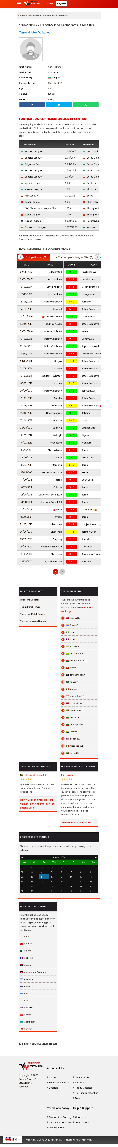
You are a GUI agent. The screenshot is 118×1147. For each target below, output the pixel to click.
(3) (73, 257)
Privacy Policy (56, 1127)
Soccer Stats (82, 1077)
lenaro (69, 667)
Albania (26, 943)
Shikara (69, 731)
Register (61, 3)
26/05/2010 (26, 546)
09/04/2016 (26, 331)
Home (52, 1077)
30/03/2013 (26, 427)
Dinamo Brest (89, 427)
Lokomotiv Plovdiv (52, 472)
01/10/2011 (26, 465)
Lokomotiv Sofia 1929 (93, 353)
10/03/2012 (26, 442)
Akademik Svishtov (51, 375)
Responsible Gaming (60, 1117)
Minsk (85, 420)
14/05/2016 (26, 309)
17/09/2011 (26, 479)
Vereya (85, 331)
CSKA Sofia (87, 479)
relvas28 (70, 753)
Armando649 (72, 653)
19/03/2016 (26, 338)
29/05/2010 (26, 539)
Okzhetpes (56, 442)
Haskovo (57, 383)
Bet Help (53, 1087)
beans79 (70, 717)
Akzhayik (89, 189)
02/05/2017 (26, 272)
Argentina (27, 979)
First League (29, 195)
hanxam (69, 682)
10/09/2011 (26, 487)
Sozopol (57, 309)
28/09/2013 (26, 390)
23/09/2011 (26, 472)
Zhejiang (57, 539)
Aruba (25, 993)
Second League (31, 151)
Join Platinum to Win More (76, 822)
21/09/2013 (26, 398)
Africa (25, 936)
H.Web (67, 775)
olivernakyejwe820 (33, 775)
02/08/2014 (26, 368)
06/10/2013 (26, 383)
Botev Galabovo (93, 157)
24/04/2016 (26, 316)
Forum (78, 1098)
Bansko (58, 398)
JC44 (68, 639)
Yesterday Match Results (32, 614)
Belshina (89, 183)
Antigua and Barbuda (33, 972)
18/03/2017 (26, 286)
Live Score (80, 1082)
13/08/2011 (26, 509)
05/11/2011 (26, 450)
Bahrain (26, 1028)
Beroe (88, 195)
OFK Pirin (57, 368)
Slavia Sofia (88, 457)
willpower (70, 646)
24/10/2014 (26, 361)
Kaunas (89, 227)
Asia (24, 1000)
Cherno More (55, 450)
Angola (26, 964)
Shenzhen (90, 202)
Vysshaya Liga (30, 183)
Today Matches (83, 1087)
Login (50, 3)
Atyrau (85, 435)
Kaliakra (58, 487)
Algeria (26, 950)
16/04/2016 (26, 324)
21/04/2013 (26, 413)
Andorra (26, 957)
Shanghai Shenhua (95, 208)
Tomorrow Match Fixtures (33, 621)
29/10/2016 (26, 294)
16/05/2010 (26, 554)
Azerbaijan (27, 1021)
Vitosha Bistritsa (90, 286)
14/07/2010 (26, 524)
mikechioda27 (72, 710)
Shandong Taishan (92, 554)
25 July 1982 (55, 83)
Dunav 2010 (88, 338)
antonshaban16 (73, 674)
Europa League (31, 221)
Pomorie (86, 301)
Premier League (31, 189)
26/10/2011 (26, 457)
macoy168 (70, 618)
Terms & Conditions (60, 1122)
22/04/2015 (26, 346)
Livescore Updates (29, 599)
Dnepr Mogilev (54, 413)
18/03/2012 (26, 435)
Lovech (58, 517)
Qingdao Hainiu (53, 561)
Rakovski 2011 (88, 390)
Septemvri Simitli (91, 346)
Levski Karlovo (92, 151)
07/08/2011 (26, 517)
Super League (30, 202)
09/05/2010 (26, 561)
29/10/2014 (26, 353)
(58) (33, 257)
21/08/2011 (26, 494)
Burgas (58, 361)
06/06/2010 (26, 531)
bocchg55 (70, 738)
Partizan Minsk (92, 221)
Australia (26, 1007)
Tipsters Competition (86, 1093)
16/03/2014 (26, 375)
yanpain (69, 689)
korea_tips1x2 (72, 696)
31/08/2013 (26, 405)
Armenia (26, 986)
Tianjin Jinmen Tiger (93, 524)
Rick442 (69, 625)
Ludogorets (89, 509)
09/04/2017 (26, 279)
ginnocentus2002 (74, 660)
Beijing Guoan (89, 531)
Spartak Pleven (54, 324)
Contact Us (81, 1117)
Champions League (33, 227)
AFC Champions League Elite (38, 208)
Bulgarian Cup (30, 164)
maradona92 (72, 746)
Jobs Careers (82, 1122)
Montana (57, 405)
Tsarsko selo (88, 279)
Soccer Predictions (59, 1082)
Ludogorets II (55, 272)
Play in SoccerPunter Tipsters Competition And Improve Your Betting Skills (38, 803)
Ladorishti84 (71, 703)
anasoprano (72, 724)
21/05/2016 (26, 301)
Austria (25, 1014)
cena (68, 632)
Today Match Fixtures (31, 606)
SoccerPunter (25, 15)
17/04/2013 (26, 420)
